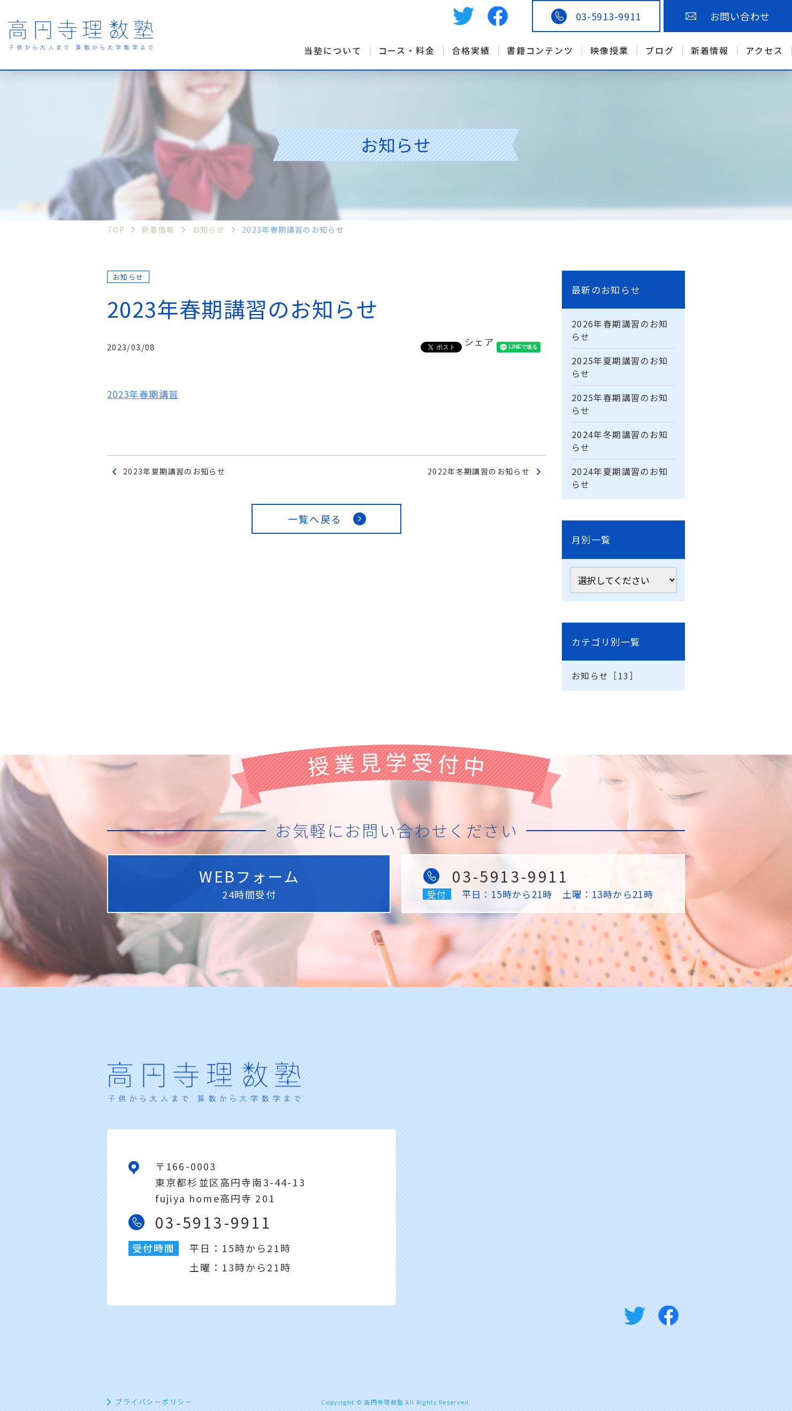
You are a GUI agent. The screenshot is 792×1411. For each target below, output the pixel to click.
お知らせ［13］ (605, 675)
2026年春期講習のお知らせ (620, 330)
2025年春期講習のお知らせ (620, 404)
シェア (479, 341)
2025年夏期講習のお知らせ (620, 367)
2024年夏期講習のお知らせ (620, 477)
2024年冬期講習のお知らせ (620, 441)
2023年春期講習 (142, 394)
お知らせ (128, 277)
